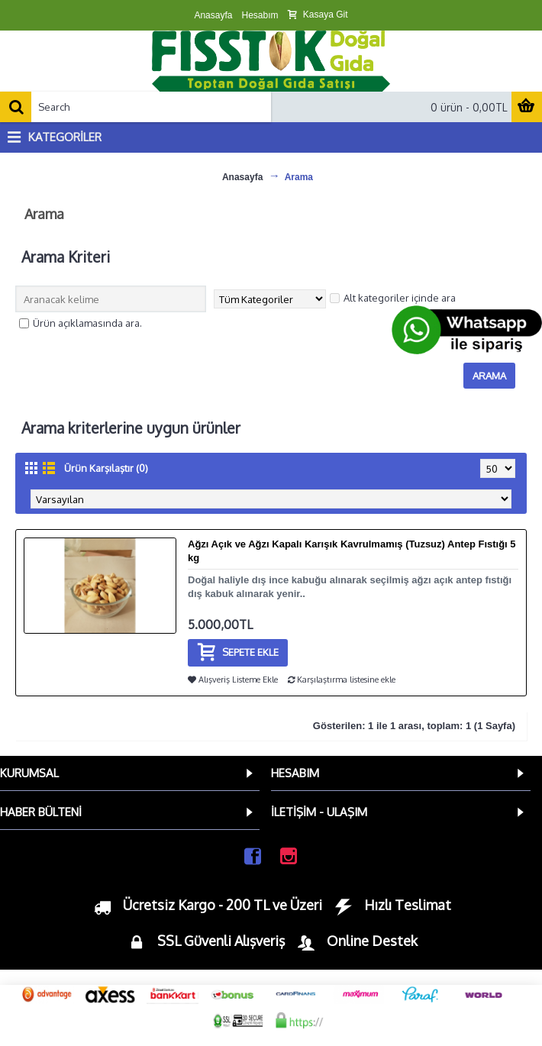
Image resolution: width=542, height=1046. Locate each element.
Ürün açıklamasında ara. (80, 323)
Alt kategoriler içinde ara (393, 298)
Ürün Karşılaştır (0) (106, 468)
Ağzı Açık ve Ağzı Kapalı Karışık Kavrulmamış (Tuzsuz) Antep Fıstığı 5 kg (352, 550)
